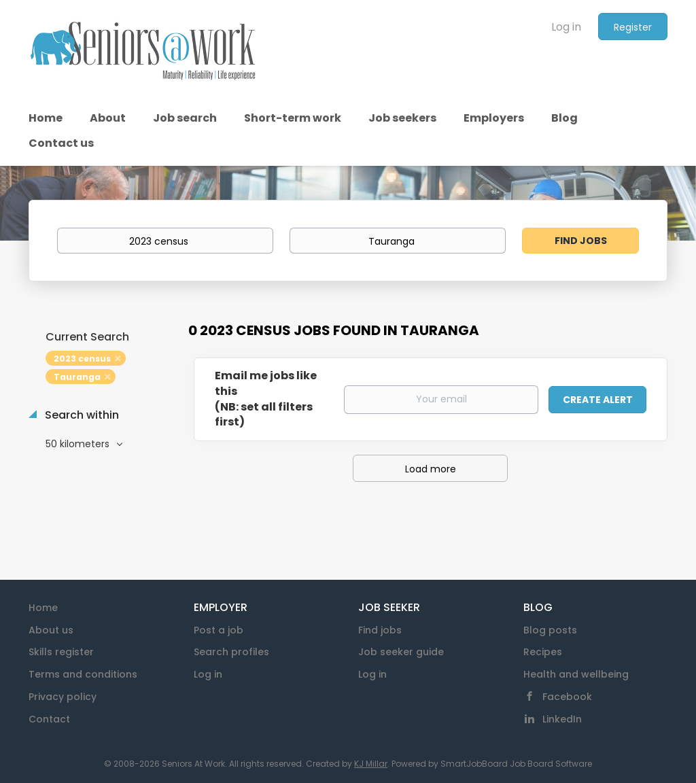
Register (633, 27)
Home (43, 607)
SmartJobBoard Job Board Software (516, 763)
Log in (566, 27)
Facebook (567, 696)
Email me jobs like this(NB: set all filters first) (266, 399)
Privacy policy (63, 696)
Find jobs (380, 630)
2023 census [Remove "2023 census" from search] (82, 358)
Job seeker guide (401, 652)
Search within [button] (80, 415)
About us (51, 630)
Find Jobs (581, 240)
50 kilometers (79, 444)
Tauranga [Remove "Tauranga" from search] (77, 377)
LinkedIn (562, 719)
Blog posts (550, 630)
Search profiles (231, 652)
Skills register (61, 652)
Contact (49, 719)
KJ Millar (370, 763)
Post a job (218, 630)
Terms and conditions (83, 674)
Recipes (542, 652)
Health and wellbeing (576, 674)
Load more (430, 469)
